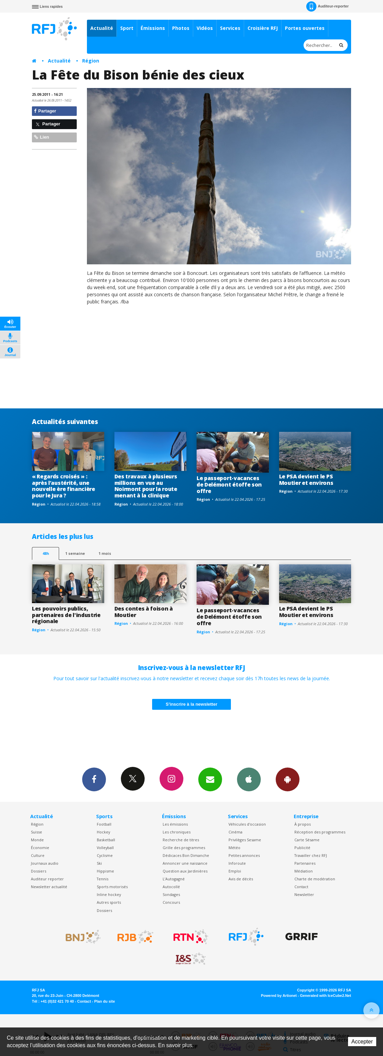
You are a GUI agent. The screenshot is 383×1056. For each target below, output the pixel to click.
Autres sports (109, 902)
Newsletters (210, 779)
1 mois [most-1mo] (104, 553)
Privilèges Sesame (245, 840)
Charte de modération (314, 879)
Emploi (235, 871)
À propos (302, 824)
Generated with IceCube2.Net (325, 995)
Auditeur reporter (47, 879)
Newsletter (304, 894)
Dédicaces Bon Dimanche (186, 855)
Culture (37, 855)
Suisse (36, 832)
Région (90, 60)
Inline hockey (109, 894)
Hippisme (105, 871)
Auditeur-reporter (327, 6)
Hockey (103, 832)
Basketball (106, 840)
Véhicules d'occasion (247, 824)
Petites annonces (244, 855)
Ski (99, 863)
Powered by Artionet (279, 995)
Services (230, 28)
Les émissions (175, 824)
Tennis (102, 879)
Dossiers (38, 871)
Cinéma (235, 832)
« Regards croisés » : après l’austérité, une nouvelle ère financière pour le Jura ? (63, 486)
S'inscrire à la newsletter (191, 704)
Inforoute (237, 863)
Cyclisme (105, 855)
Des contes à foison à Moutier (143, 612)
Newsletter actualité (49, 886)
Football (104, 824)
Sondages (171, 894)
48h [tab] (45, 553)
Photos (180, 28)
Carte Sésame (307, 840)
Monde (37, 840)
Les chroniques (176, 832)
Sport (126, 28)
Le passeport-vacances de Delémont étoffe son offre (229, 484)
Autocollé (171, 886)
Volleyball (105, 847)
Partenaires (304, 863)
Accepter (362, 1041)
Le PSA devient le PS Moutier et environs (306, 480)
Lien (41, 137)
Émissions (153, 28)
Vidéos (205, 28)
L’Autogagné (174, 879)
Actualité (101, 28)
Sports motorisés (112, 886)
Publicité (302, 847)
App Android (287, 779)
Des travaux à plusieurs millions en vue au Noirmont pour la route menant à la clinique (145, 486)
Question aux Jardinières (185, 871)
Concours (171, 902)
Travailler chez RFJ (310, 855)
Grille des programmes (184, 847)
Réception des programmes (319, 832)
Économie (40, 847)
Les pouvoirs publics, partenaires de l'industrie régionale (66, 615)
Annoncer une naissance (185, 863)
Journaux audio (44, 863)
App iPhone (249, 779)
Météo (234, 847)
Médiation (303, 871)
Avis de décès (241, 879)
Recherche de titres (181, 840)
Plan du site (104, 1001)
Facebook (94, 779)
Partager (45, 110)
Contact (301, 886)
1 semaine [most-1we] (75, 553)
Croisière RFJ (263, 28)
